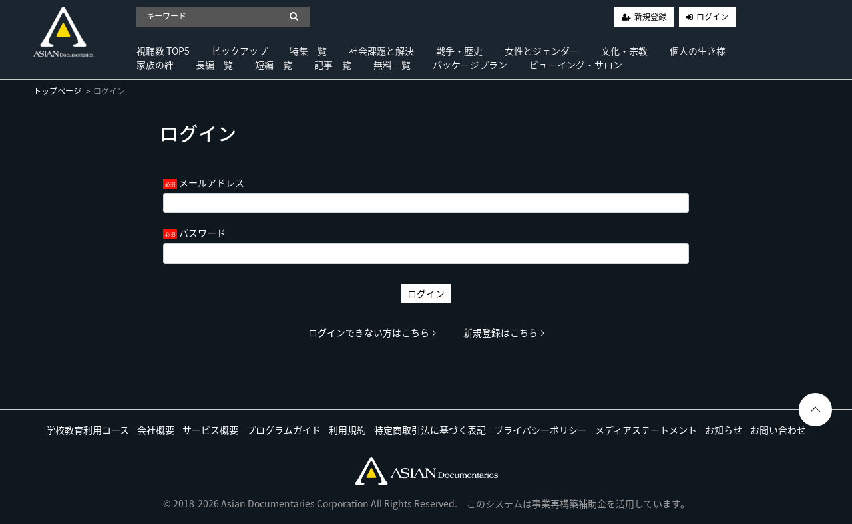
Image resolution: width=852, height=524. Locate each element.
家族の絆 (155, 64)
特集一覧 (308, 50)
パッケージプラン (470, 64)
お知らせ (723, 429)
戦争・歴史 (459, 50)
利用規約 (347, 429)
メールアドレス (211, 182)
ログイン (712, 17)
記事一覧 (332, 64)
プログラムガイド (283, 429)
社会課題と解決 (381, 50)
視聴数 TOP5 (163, 50)
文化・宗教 (624, 50)
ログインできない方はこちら (372, 332)
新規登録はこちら (503, 332)
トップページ (57, 91)
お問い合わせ (778, 429)
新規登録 (650, 17)
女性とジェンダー (542, 50)
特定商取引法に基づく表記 (430, 429)
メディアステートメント (646, 429)
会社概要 (155, 429)
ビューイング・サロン (575, 64)
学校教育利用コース (87, 429)
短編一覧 (273, 64)
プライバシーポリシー (540, 429)
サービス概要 (210, 429)
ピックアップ (240, 50)
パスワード (202, 232)
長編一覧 (214, 64)
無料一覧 (392, 64)
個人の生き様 (698, 50)
